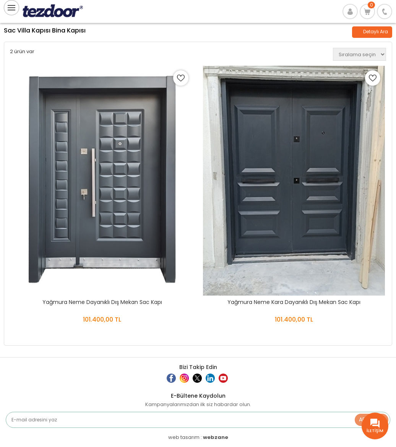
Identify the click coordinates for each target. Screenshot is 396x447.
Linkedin (215, 381)
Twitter (200, 381)
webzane (215, 437)
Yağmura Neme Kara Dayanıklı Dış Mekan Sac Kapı (293, 302)
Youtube (228, 381)
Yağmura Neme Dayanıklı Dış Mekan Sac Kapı (102, 302)
